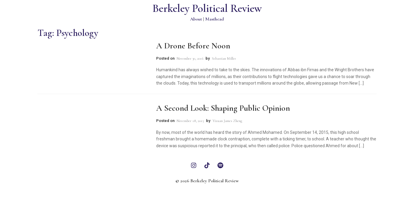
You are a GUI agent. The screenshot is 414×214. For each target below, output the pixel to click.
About (196, 19)
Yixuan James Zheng (227, 120)
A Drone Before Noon (193, 46)
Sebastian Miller (224, 58)
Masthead (214, 19)
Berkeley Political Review (207, 8)
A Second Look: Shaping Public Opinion (223, 108)
